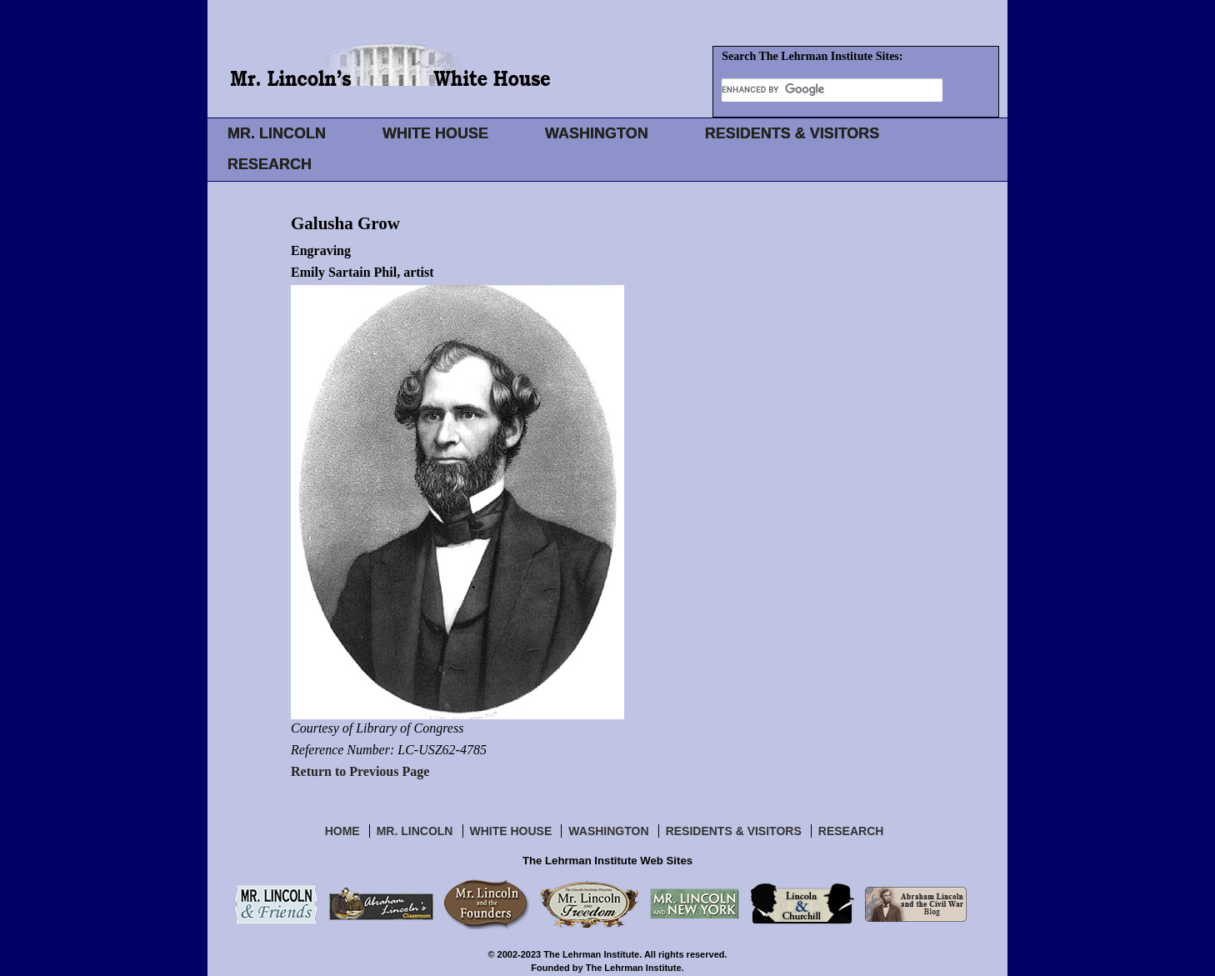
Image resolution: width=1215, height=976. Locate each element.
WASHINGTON (596, 133)
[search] (832, 89)
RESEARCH (270, 164)
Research (851, 831)
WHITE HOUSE (435, 133)
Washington (608, 831)
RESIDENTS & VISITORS (792, 133)
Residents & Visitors (734, 831)
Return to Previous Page (360, 771)
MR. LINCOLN (277, 133)
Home (342, 831)
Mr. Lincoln (415, 831)
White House (511, 831)
